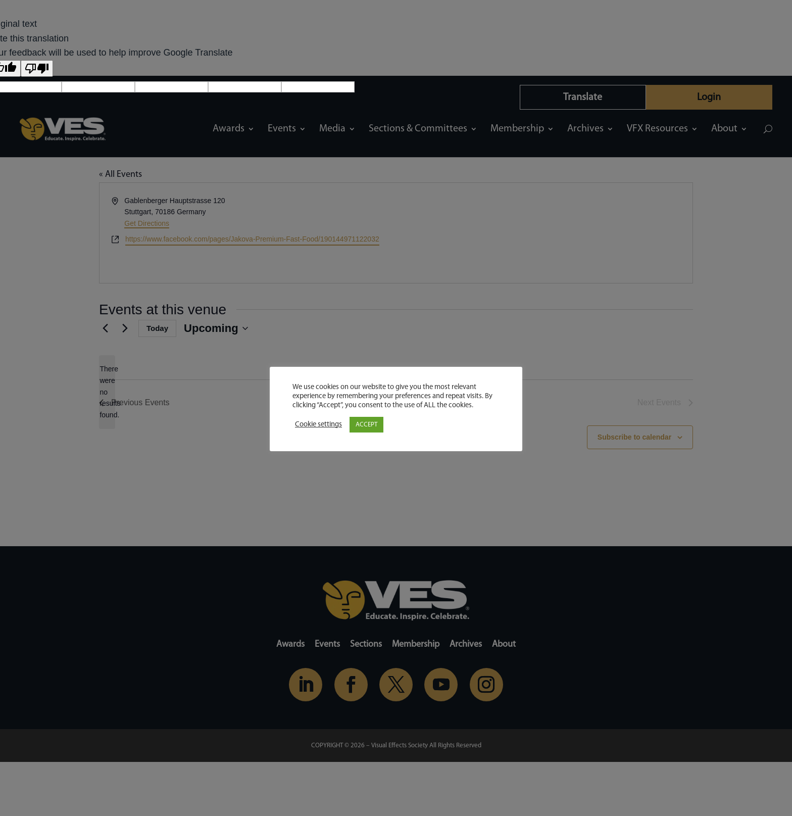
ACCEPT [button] (366, 424)
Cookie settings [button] (318, 424)
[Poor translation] (37, 68)
